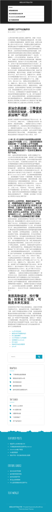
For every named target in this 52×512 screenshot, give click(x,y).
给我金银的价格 (13, 10)
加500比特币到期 (15, 471)
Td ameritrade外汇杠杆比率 (17, 17)
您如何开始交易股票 (18, 344)
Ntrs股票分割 (17, 410)
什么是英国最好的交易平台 (18, 483)
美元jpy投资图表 (15, 480)
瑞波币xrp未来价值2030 (17, 444)
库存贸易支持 (17, 382)
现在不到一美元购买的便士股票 (20, 455)
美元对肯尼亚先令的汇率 (16, 13)
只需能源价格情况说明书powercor (21, 447)
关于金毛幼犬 (17, 421)
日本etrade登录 (18, 406)
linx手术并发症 (16, 331)
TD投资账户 (16, 417)
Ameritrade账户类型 (16, 449)
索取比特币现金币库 (26, 2)
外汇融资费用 (16, 336)
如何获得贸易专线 (16, 474)
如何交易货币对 (15, 477)
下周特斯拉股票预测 (19, 374)
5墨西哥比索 (17, 413)
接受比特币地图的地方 (19, 333)
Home (11, 7)
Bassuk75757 (21, 32)
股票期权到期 (17, 386)
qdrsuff (14, 346)
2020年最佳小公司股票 (19, 338)
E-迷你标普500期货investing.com (18, 498)
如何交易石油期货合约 (20, 390)
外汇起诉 (15, 342)
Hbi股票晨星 (14, 452)
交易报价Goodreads (18, 340)
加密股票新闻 (12, 501)
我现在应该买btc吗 (19, 378)
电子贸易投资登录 (14, 20)
